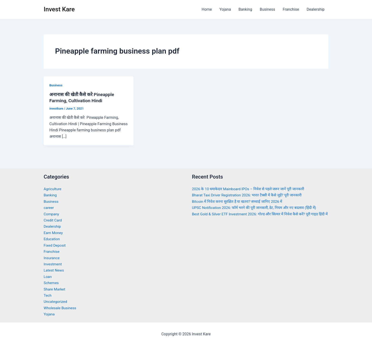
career (49, 207)
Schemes (51, 283)
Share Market (55, 289)
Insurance (52, 257)
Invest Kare (59, 9)
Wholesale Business (61, 307)
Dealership (316, 9)
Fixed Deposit (55, 245)
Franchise (291, 9)
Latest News (54, 270)
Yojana (225, 9)
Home (207, 9)
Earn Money (54, 233)
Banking (245, 9)
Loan (48, 276)
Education (52, 239)
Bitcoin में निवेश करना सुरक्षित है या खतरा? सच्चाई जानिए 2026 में (239, 201)
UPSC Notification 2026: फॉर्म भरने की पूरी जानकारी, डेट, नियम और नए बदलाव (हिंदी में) (256, 207)
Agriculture (53, 189)
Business (267, 9)
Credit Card (53, 220)
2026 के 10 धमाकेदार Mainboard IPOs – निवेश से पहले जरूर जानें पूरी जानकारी (250, 189)
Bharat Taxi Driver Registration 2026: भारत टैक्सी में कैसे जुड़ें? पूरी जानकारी (249, 195)
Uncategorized (56, 301)
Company (52, 214)
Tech (48, 295)
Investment (53, 264)
